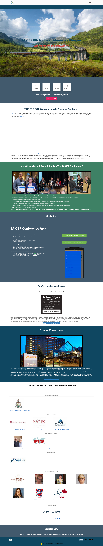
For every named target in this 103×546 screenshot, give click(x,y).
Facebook (57, 518)
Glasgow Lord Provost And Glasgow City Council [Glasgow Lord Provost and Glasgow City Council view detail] (20, 410)
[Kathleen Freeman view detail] (39, 479)
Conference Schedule (38, 7)
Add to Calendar (51, 98)
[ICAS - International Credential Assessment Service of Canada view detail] (60, 493)
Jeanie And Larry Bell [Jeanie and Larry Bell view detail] (20, 448)
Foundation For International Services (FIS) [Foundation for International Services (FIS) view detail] (41, 448)
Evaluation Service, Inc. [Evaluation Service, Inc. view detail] (20, 429)
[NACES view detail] (39, 422)
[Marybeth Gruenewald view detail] (81, 479)
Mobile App (51, 216)
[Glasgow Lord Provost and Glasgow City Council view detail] (18, 403)
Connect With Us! (51, 511)
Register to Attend (25, 7)
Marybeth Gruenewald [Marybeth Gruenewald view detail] (83, 485)
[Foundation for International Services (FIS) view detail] (39, 441)
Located (88, 368)
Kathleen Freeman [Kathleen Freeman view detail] (41, 485)
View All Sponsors (51, 505)
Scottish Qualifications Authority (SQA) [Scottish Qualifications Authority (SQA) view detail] (20, 467)
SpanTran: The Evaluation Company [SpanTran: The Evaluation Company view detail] (62, 429)
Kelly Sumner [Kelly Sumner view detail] (62, 485)
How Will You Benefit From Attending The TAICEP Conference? (51, 166)
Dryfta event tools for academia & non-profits (53, 543)
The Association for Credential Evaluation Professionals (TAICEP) (27, 154)
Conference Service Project (51, 286)
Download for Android (74, 235)
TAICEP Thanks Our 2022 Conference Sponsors (51, 385)
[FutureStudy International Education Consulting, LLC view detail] (18, 479)
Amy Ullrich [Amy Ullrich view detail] (20, 499)
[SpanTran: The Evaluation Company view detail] (60, 422)
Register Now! (51, 529)
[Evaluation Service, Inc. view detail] (18, 422)
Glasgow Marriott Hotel (51, 330)
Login (89, 2)
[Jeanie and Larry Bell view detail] (18, 441)
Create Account (14, 7)
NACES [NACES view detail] (41, 429)
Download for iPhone (74, 242)
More (54, 7)
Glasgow (48, 7)
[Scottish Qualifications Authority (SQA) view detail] (18, 460)
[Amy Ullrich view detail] (18, 493)
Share (86, 539)
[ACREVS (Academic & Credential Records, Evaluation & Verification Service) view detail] (39, 493)
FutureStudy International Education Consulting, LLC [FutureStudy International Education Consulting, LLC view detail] (20, 486)
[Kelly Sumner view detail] (60, 479)
